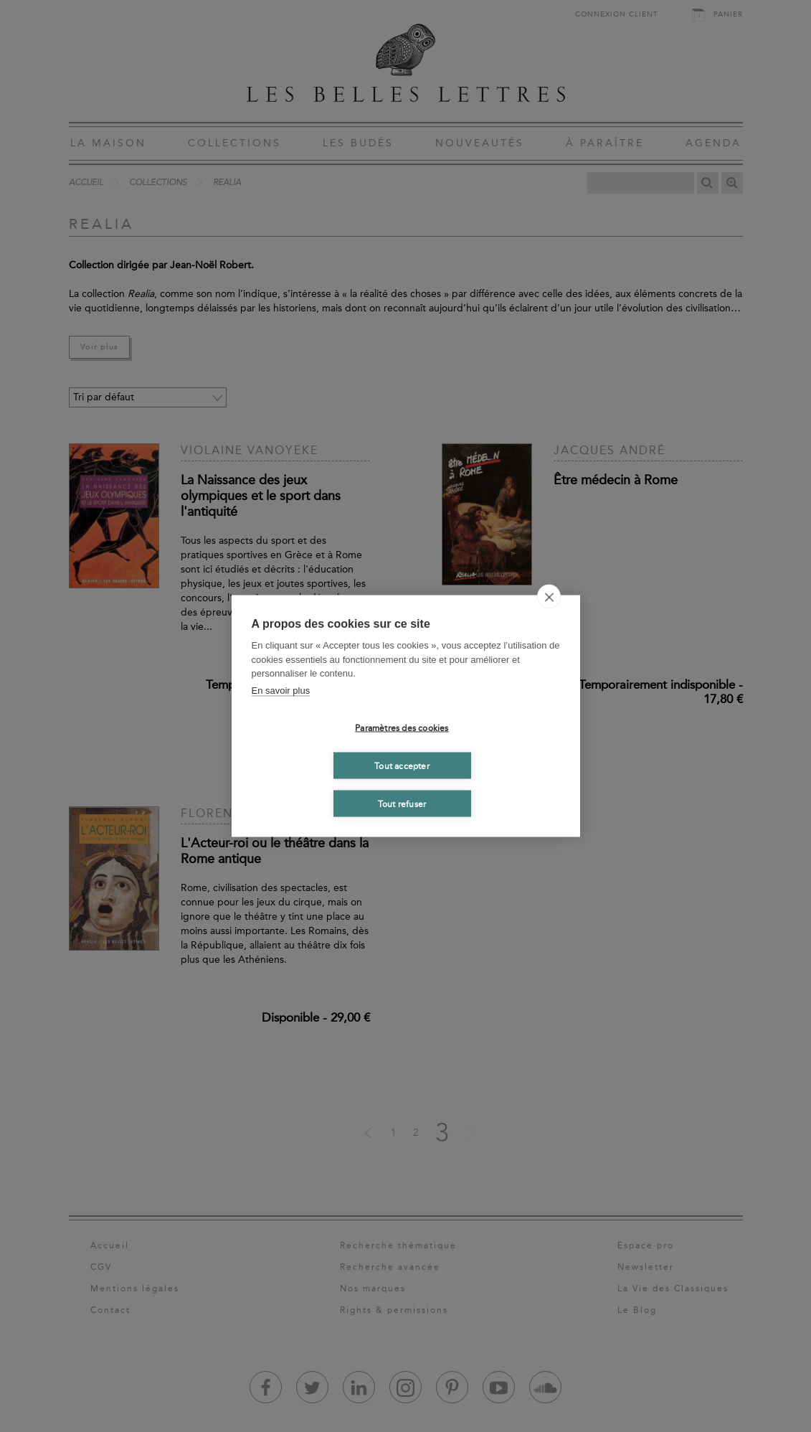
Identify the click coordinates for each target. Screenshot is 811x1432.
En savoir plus (281, 689)
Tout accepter (402, 765)
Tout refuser (402, 804)
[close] (549, 597)
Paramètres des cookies (401, 727)
